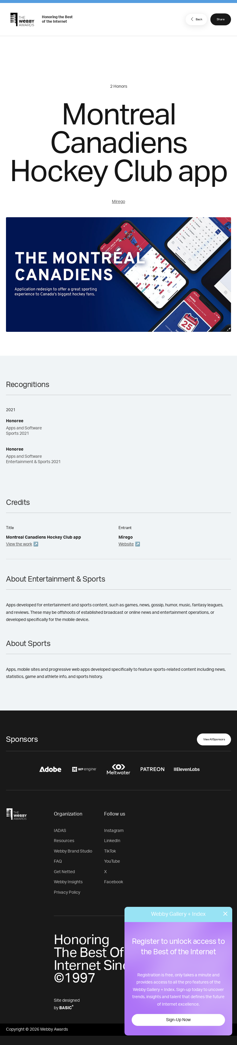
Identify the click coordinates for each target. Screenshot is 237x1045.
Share (221, 19)
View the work (19, 544)
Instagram (114, 831)
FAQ (58, 861)
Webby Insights (68, 882)
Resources (64, 841)
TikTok (110, 851)
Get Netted (64, 872)
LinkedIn (112, 841)
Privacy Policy (67, 892)
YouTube (112, 861)
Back (195, 19)
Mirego (118, 202)
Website (126, 544)
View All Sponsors (214, 739)
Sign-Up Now (178, 1020)
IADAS (60, 831)
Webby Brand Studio (73, 851)
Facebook (113, 882)
